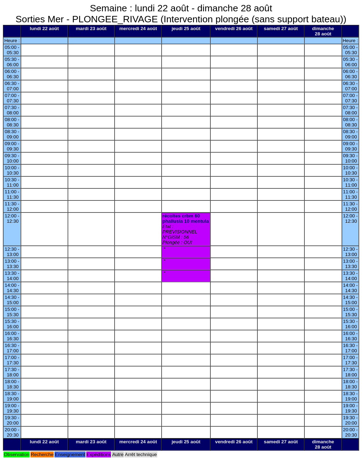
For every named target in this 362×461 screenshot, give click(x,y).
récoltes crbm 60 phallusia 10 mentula (185, 218)
